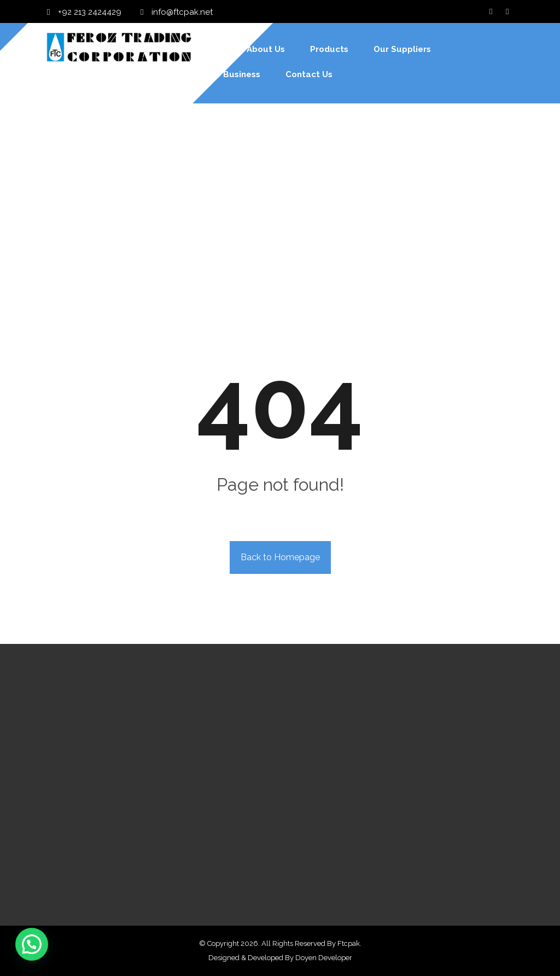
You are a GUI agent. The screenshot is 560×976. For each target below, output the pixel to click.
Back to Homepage (280, 557)
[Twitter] (507, 11)
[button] (31, 944)
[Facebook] (491, 11)
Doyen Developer (323, 958)
